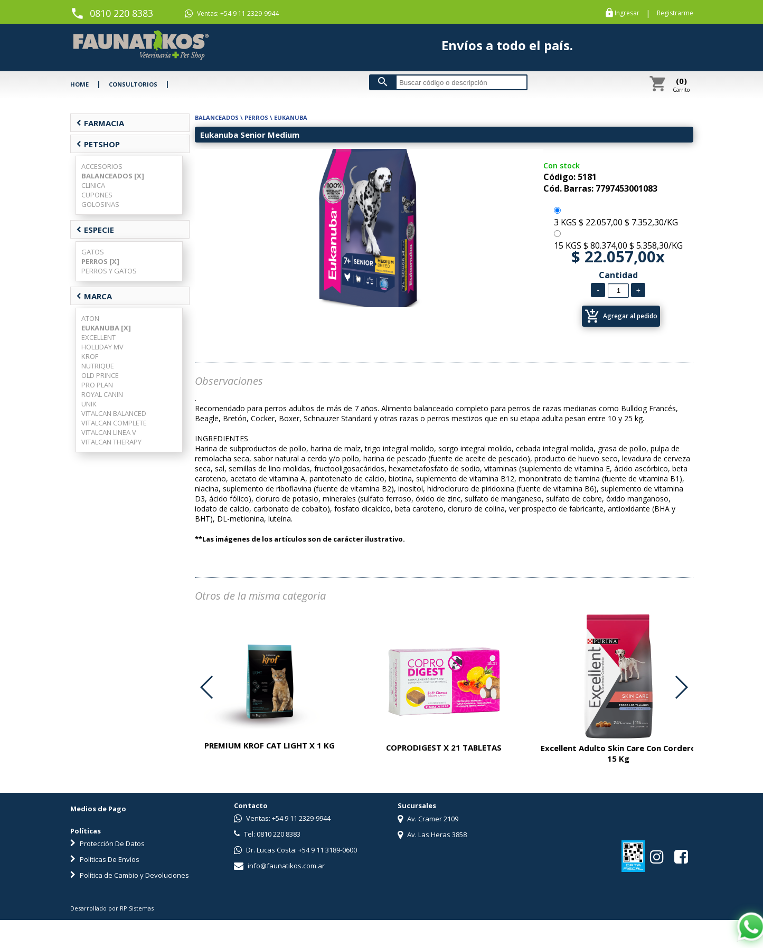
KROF (89, 356)
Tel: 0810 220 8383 (267, 834)
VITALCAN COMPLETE (114, 423)
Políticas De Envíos (104, 859)
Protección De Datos (107, 843)
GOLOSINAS (100, 204)
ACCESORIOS (102, 166)
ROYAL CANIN (102, 394)
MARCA (94, 296)
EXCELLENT (98, 337)
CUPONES (96, 195)
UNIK (89, 404)
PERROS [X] (100, 261)
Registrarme (675, 13)
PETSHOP (98, 144)
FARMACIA (100, 123)
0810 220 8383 (121, 13)
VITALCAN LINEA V (108, 432)
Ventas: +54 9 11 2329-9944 (232, 13)
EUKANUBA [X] (106, 328)
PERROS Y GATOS (109, 271)
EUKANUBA (290, 117)
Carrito (681, 84)
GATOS (92, 252)
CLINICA (93, 185)
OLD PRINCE (100, 375)
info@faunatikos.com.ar (279, 865)
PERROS (256, 117)
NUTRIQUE (97, 366)
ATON (90, 318)
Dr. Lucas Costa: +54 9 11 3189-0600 (295, 850)
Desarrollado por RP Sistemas (112, 908)
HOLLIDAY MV (102, 347)
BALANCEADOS (217, 117)
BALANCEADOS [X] (112, 176)
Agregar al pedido (621, 316)
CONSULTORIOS (133, 84)
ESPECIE (95, 229)
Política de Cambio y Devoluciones (129, 875)
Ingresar (627, 13)
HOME (79, 84)
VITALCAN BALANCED (113, 413)
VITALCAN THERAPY (111, 442)
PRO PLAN (97, 385)
